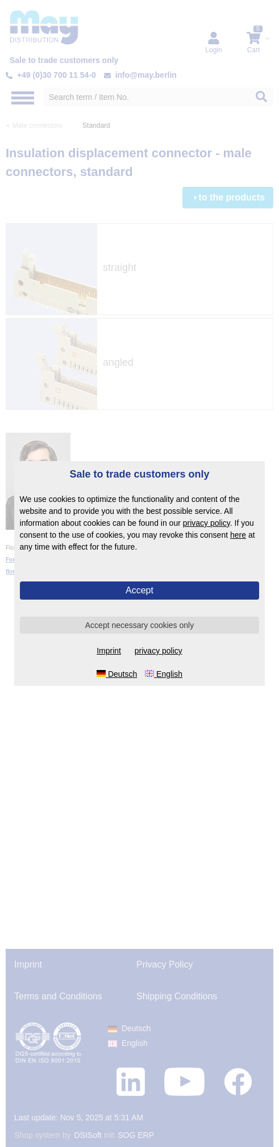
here (238, 534)
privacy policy (206, 523)
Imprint (109, 650)
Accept (139, 590)
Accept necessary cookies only (139, 625)
